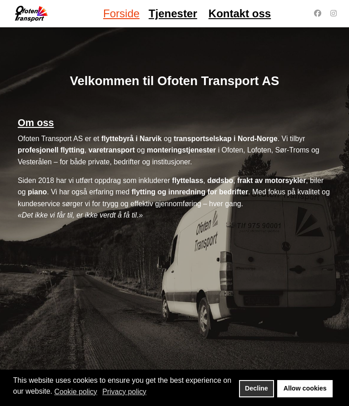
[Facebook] (317, 13)
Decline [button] (256, 388)
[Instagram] (333, 13)
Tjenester (173, 13)
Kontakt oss (240, 13)
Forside (121, 13)
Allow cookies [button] (305, 388)
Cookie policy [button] (76, 392)
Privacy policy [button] (124, 392)
